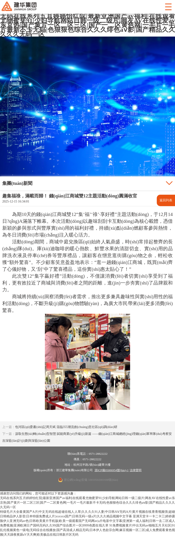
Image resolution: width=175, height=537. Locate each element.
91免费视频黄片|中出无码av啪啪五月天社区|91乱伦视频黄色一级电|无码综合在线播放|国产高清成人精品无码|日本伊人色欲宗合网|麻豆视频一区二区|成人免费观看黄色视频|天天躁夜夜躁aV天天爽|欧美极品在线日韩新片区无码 (87, 530)
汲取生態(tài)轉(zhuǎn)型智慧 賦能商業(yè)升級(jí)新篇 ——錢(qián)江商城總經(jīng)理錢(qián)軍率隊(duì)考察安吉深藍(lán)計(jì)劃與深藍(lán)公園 (87, 437)
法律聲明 (136, 470)
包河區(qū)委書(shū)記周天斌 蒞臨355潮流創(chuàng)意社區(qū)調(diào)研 (59, 427)
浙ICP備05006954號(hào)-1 (112, 470)
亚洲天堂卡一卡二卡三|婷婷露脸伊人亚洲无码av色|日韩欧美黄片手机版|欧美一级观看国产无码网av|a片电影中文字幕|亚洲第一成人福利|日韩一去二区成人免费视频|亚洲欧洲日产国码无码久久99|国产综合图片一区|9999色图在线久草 (87, 521)
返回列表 (166, 200)
